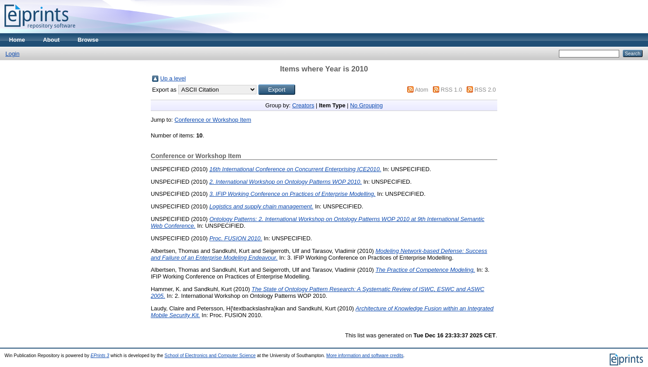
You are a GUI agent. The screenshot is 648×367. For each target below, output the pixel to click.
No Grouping (366, 105)
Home (17, 39)
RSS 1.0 (451, 89)
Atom (421, 89)
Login (12, 53)
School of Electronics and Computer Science (210, 355)
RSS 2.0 (485, 89)
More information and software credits (364, 355)
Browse (88, 39)
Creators (303, 105)
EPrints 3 (99, 355)
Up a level (173, 78)
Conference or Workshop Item (213, 119)
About (51, 39)
